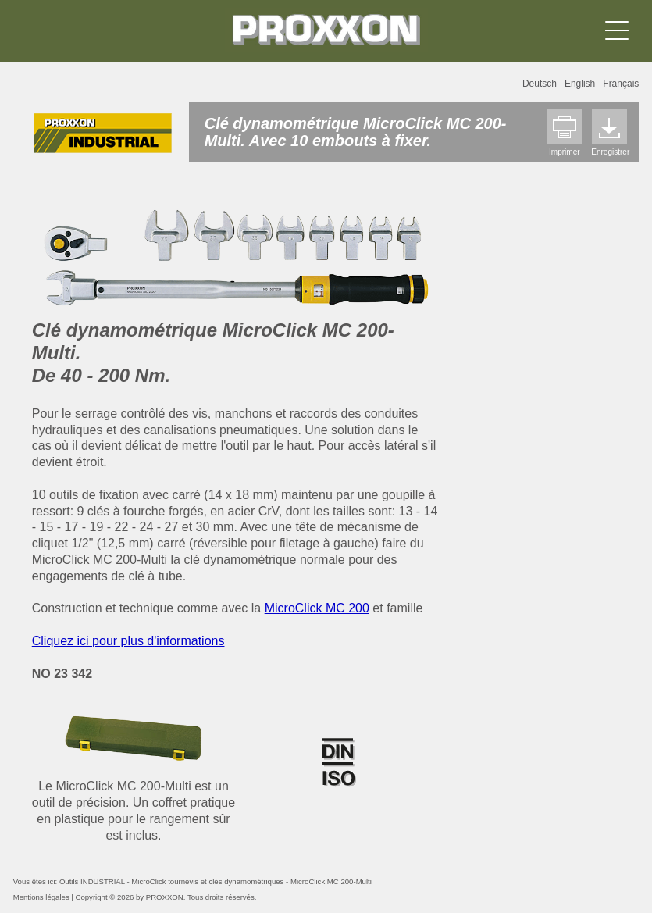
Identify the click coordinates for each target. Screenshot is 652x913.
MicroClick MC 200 (317, 608)
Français (621, 83)
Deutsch (539, 83)
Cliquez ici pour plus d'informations (128, 640)
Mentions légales (41, 897)
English (580, 83)
